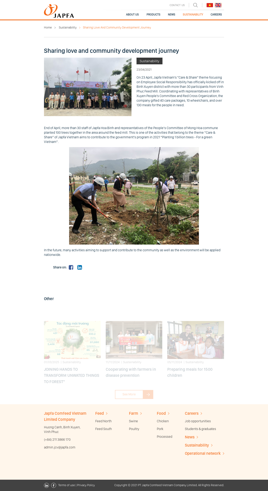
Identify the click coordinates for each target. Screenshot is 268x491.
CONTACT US (177, 5)
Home (48, 27)
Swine (133, 421)
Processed (164, 436)
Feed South (103, 429)
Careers (191, 413)
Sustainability (68, 27)
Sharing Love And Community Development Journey (117, 27)
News (190, 437)
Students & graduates (200, 429)
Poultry (134, 429)
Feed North (103, 421)
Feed (99, 413)
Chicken (163, 421)
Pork (160, 429)
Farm (133, 413)
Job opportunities (198, 421)
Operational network (203, 453)
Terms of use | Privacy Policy (76, 485)
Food (161, 413)
